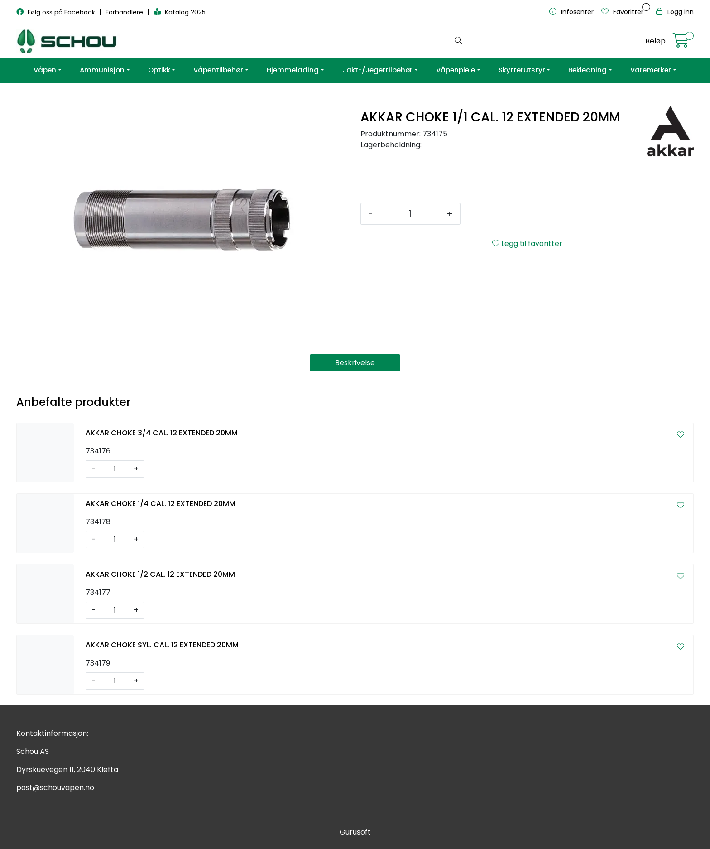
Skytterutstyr (522, 70)
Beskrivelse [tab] (355, 362)
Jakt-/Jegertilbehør (377, 70)
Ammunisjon (102, 70)
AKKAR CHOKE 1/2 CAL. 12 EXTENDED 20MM (160, 574)
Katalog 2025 (180, 12)
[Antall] (410, 214)
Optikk (159, 70)
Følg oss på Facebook (56, 12)
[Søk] (349, 41)
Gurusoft (355, 832)
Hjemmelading (293, 70)
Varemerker (650, 70)
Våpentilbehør (218, 70)
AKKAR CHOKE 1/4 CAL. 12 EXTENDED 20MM (160, 503)
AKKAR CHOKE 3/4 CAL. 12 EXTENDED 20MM (162, 433)
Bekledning (587, 70)
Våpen (45, 70)
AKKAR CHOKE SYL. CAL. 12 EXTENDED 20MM (162, 645)
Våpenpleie (455, 70)
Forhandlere (125, 12)
